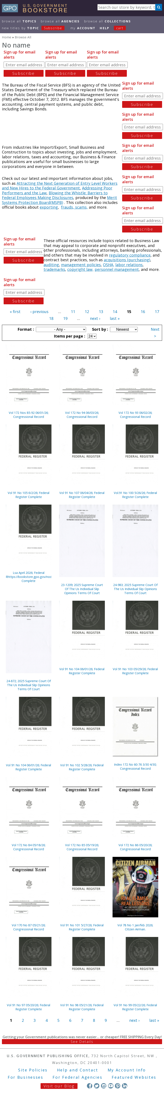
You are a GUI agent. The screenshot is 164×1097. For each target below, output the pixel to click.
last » (115, 318)
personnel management (117, 269)
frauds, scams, (74, 207)
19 (65, 318)
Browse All (19, 21)
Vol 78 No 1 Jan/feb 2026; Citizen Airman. (135, 927)
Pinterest (117, 1085)
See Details (82, 1041)
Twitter (96, 1085)
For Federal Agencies (77, 1077)
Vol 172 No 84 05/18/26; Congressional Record (28, 847)
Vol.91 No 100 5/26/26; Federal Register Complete (135, 495)
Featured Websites (134, 1077)
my (82, 28)
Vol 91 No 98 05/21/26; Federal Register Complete (82, 1007)
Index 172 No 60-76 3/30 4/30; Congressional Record (135, 766)
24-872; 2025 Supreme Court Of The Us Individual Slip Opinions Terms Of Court (28, 685)
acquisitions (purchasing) (127, 259)
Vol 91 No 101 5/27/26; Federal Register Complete (82, 927)
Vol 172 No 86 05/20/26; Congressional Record (135, 847)
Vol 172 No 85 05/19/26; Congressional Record (82, 847)
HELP (104, 28)
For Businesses (25, 1077)
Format (25, 329)
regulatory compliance (130, 255)
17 (157, 311)
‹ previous (39, 311)
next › (95, 318)
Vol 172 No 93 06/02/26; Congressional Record (135, 415)
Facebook (89, 1085)
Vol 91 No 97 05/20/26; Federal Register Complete (28, 1007)
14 (115, 311)
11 (73, 311)
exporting (49, 207)
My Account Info (127, 1069)
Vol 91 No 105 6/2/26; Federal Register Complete (28, 495)
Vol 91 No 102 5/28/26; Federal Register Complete (82, 767)
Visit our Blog (59, 1085)
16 (143, 311)
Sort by (99, 329)
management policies (81, 264)
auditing (51, 264)
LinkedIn (124, 1085)
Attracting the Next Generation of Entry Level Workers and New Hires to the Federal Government (59, 186)
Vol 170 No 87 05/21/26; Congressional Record (28, 927)
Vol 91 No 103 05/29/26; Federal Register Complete (135, 671)
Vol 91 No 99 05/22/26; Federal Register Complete (135, 1007)
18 (51, 318)
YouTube (110, 1085)
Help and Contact (77, 1069)
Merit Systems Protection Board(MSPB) (59, 200)
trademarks (54, 269)
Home (6, 37)
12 (87, 311)
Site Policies (33, 1069)
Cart (119, 28)
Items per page (69, 336)
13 (101, 311)
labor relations (129, 264)
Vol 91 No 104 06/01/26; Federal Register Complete (81, 671)
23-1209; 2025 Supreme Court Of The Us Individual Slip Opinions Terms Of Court (82, 589)
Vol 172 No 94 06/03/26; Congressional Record (82, 415)
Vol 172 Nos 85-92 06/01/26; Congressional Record (28, 415)
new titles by (35, 28)
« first (15, 311)
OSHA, (108, 264)
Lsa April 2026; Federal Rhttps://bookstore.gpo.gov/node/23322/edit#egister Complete (28, 577)
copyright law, (80, 269)
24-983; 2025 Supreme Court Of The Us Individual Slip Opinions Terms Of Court (135, 589)
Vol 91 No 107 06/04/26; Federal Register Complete (81, 495)
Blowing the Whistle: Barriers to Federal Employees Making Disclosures (55, 195)
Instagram (103, 1085)
